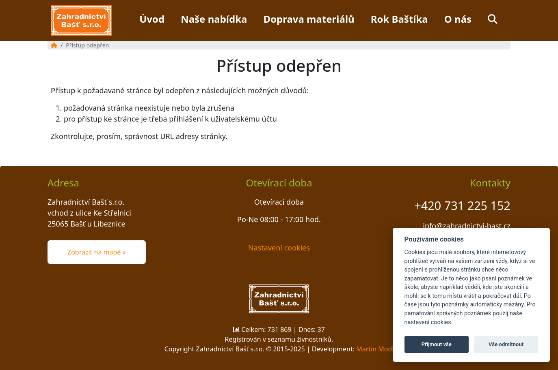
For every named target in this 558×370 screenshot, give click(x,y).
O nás (457, 19)
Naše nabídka (214, 19)
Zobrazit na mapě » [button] (96, 252)
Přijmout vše (437, 344)
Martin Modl (375, 348)
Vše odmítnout (506, 344)
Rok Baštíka (399, 19)
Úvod (151, 19)
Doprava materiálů (308, 19)
